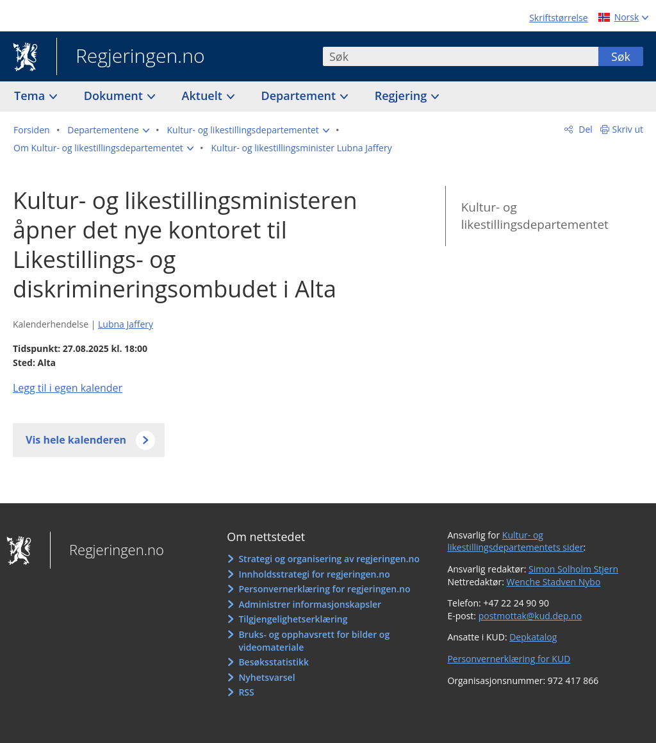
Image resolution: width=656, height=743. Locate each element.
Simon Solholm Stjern (573, 569)
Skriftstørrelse (558, 18)
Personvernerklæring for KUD (508, 659)
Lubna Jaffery (125, 324)
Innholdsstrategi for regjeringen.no (314, 574)
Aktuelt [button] (204, 95)
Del (585, 129)
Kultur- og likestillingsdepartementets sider (515, 541)
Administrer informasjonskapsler (309, 604)
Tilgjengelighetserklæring (292, 619)
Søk (620, 56)
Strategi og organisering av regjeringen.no (329, 559)
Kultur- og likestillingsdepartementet (535, 216)
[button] (108, 130)
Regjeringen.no (130, 57)
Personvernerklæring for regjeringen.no (324, 589)
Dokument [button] (115, 95)
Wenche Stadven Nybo (554, 582)
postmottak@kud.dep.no (530, 616)
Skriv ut (628, 129)
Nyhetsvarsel (266, 677)
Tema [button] (31, 95)
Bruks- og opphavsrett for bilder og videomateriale (314, 640)
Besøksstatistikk (273, 662)
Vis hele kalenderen (76, 440)
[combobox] (460, 56)
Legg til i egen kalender (67, 388)
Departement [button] (300, 95)
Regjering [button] (402, 95)
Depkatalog (533, 637)
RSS (246, 692)
